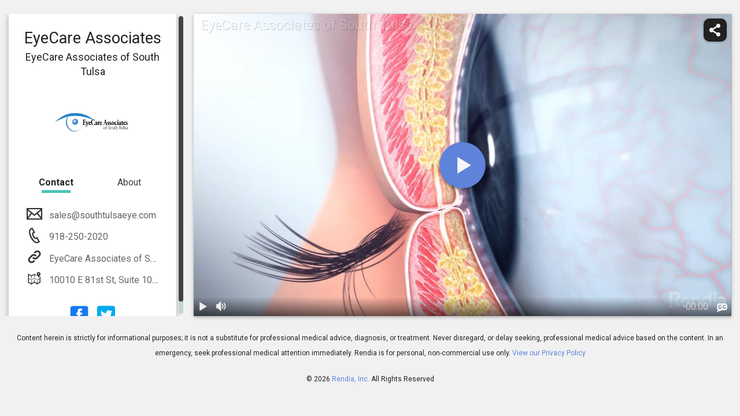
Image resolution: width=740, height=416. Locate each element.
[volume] (221, 307)
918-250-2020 (77, 236)
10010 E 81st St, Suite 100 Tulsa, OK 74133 (136, 279)
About (129, 182)
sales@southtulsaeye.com (101, 215)
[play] (462, 165)
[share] (715, 30)
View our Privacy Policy (549, 353)
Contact (56, 182)
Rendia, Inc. (350, 379)
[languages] (722, 308)
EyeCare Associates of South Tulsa (119, 258)
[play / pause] (203, 307)
